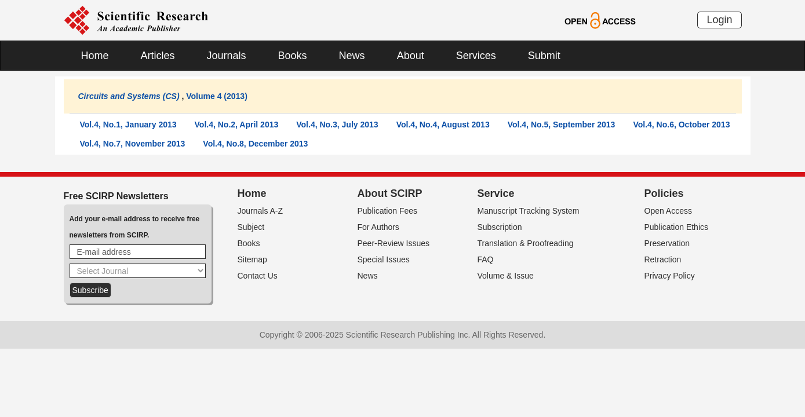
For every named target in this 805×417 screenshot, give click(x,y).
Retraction (663, 259)
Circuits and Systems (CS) (129, 96)
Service (496, 193)
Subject (251, 227)
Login (719, 19)
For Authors (378, 227)
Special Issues (384, 259)
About (410, 55)
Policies (664, 193)
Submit (544, 55)
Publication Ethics (676, 227)
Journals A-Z (260, 210)
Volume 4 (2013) (216, 96)
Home (95, 55)
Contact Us (258, 275)
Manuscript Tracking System (529, 210)
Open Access (668, 210)
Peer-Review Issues (394, 243)
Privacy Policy (669, 275)
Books (292, 55)
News (352, 55)
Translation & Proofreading (526, 243)
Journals (226, 55)
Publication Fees (388, 210)
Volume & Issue (506, 275)
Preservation (667, 243)
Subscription (500, 227)
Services (476, 55)
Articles (158, 55)
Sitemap (252, 259)
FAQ (486, 259)
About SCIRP (390, 193)
